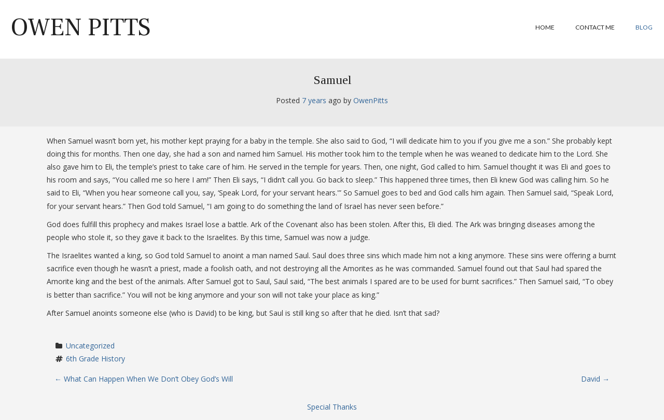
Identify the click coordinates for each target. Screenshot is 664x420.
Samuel (332, 80)
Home (545, 27)
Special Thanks (332, 407)
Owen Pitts (80, 27)
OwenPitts (370, 100)
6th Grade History (95, 358)
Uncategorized (90, 346)
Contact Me (595, 27)
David (595, 379)
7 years (314, 100)
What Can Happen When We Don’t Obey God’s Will (143, 379)
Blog (644, 27)
